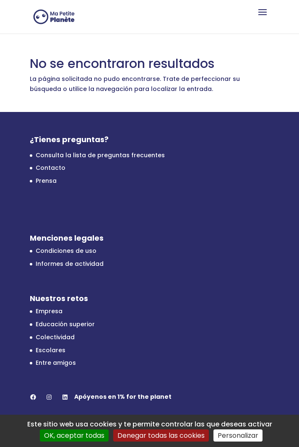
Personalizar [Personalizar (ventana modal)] (238, 435)
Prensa (46, 181)
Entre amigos (56, 363)
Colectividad (55, 337)
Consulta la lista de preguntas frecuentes (100, 155)
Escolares (50, 350)
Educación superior (65, 324)
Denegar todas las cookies (161, 435)
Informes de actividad (70, 264)
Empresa (49, 311)
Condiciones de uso (66, 251)
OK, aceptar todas (74, 435)
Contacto (50, 168)
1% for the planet (144, 396)
